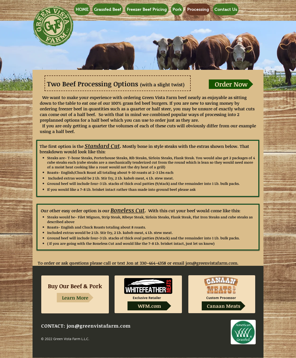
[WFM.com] (149, 305)
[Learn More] (75, 297)
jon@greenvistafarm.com (211, 263)
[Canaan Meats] (223, 305)
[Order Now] (231, 84)
